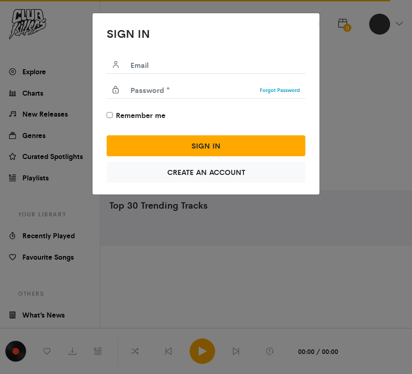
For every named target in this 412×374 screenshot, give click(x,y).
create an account (206, 172)
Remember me (140, 115)
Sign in (206, 145)
